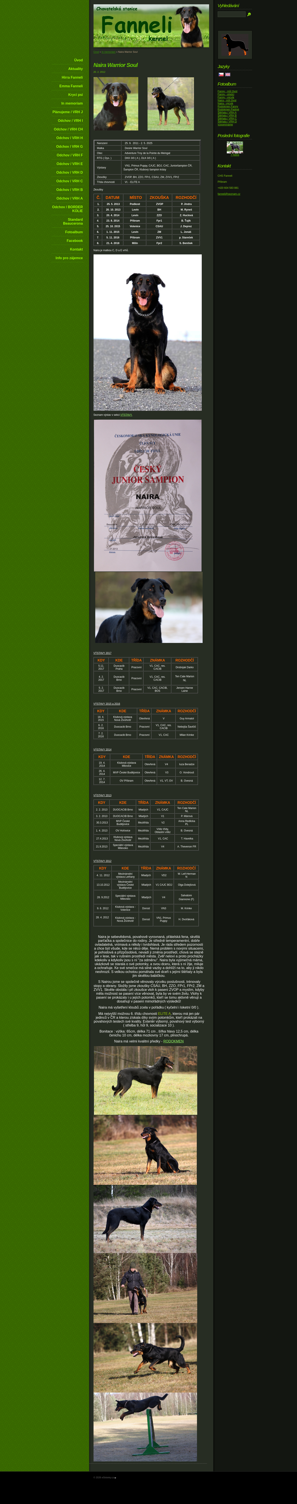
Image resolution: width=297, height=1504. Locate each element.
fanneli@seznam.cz (229, 193)
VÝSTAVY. (126, 414)
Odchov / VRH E (70, 164)
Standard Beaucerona (73, 221)
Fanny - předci (226, 94)
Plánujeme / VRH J (67, 112)
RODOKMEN (173, 1041)
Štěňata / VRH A (227, 112)
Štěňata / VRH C (227, 118)
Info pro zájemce (69, 258)
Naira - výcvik (225, 103)
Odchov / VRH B (69, 190)
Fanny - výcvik (226, 97)
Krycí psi (75, 95)
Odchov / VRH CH (68, 129)
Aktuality (75, 69)
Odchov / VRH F (70, 155)
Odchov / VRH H (69, 138)
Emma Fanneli (71, 86)
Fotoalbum (74, 232)
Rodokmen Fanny (228, 106)
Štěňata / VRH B (227, 115)
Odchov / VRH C (69, 181)
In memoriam (72, 103)
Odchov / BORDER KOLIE (67, 209)
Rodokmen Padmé (228, 109)
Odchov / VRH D (69, 172)
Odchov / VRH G (69, 146)
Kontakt (76, 249)
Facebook (75, 241)
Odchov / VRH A (69, 198)
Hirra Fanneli (72, 77)
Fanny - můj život (227, 91)
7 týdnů (235, 154)
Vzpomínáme (225, 124)
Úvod (78, 60)
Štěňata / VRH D (227, 121)
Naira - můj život (227, 100)
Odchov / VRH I (70, 120)
